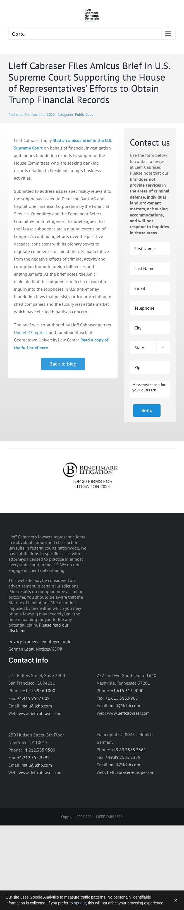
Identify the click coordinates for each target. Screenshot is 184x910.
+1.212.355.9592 (33, 757)
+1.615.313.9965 (122, 698)
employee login (56, 641)
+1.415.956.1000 (39, 690)
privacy (14, 641)
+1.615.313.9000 (127, 690)
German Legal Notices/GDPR (35, 649)
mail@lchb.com (36, 706)
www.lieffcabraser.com (40, 713)
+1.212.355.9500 (39, 750)
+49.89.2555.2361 (128, 749)
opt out (80, 903)
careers (31, 641)
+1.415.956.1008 (33, 698)
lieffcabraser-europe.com (130, 772)
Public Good (84, 114)
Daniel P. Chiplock (30, 332)
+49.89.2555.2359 (123, 757)
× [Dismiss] (175, 900)
